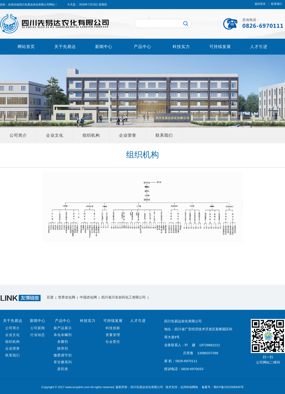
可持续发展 (220, 46)
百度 (50, 297)
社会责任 (113, 341)
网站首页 (26, 46)
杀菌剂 (62, 341)
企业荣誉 (127, 135)
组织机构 (91, 135)
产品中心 (142, 46)
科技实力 (181, 46)
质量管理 (113, 335)
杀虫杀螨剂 (63, 335)
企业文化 (54, 135)
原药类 (62, 369)
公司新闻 (37, 328)
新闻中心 (103, 46)
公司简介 (18, 135)
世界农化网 (66, 297)
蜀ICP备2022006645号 (228, 387)
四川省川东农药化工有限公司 (123, 297)
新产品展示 (63, 328)
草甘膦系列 (63, 362)
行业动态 (37, 335)
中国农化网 (88, 297)
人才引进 (258, 46)
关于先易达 (65, 46)
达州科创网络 (189, 387)
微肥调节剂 (63, 355)
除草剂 (62, 348)
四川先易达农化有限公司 (34, 4)
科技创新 (113, 328)
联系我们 (276, 3)
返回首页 (260, 3)
